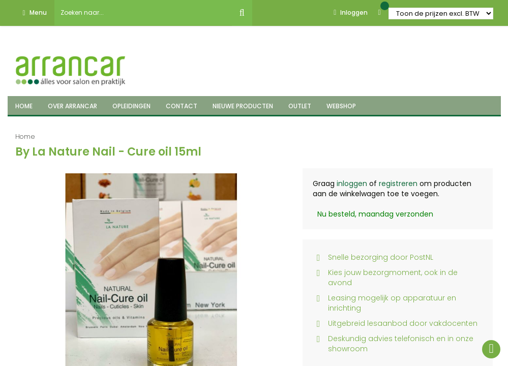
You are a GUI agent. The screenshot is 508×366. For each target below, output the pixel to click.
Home (25, 136)
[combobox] (143, 12)
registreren (398, 183)
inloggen (352, 183)
